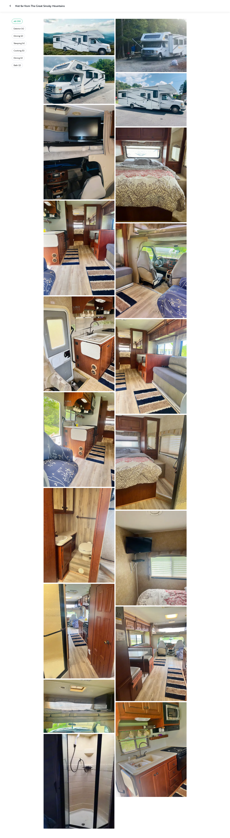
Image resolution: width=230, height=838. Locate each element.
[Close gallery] (10, 5)
